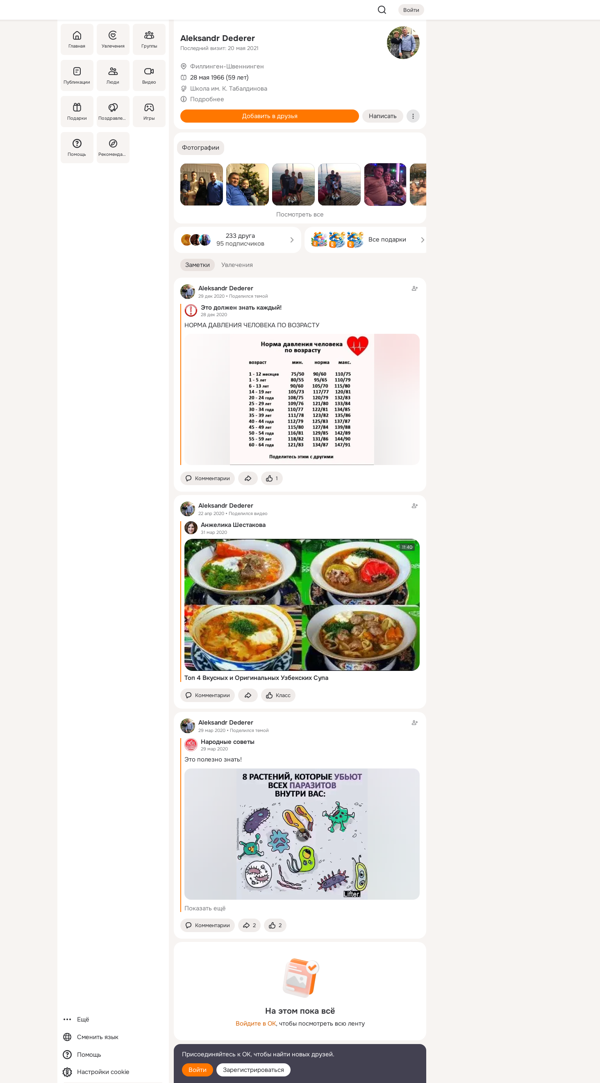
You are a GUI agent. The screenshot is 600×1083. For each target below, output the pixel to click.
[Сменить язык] (113, 1037)
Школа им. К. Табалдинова (228, 88)
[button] (200, 148)
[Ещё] (113, 1019)
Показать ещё (205, 908)
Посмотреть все (300, 214)
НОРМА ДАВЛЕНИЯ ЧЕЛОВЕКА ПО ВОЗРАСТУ (251, 325)
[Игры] (149, 111)
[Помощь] (77, 148)
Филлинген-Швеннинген (227, 66)
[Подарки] (77, 111)
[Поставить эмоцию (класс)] (272, 478)
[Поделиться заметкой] (248, 478)
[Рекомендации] (113, 148)
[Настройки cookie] (113, 1072)
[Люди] (113, 75)
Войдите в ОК (256, 1023)
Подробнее (207, 99)
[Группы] (149, 39)
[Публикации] (77, 75)
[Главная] (77, 39)
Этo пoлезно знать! (213, 759)
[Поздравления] (113, 111)
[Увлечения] (113, 39)
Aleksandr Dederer (217, 38)
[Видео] (149, 75)
